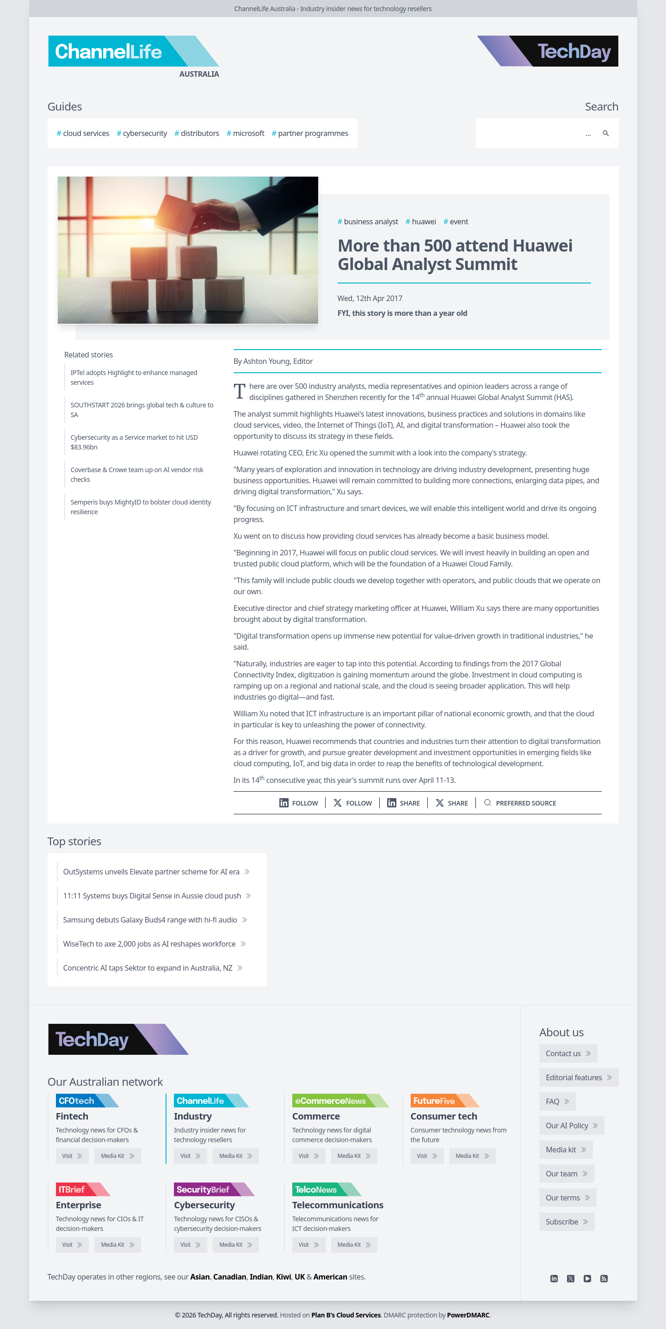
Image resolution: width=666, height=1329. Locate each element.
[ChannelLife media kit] (236, 1156)
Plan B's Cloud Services (346, 1315)
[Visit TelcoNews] (309, 1245)
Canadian (230, 1277)
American (330, 1277)
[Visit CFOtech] (72, 1156)
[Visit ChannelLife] (190, 1156)
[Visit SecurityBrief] (190, 1245)
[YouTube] (587, 1278)
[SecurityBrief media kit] (236, 1245)
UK (300, 1277)
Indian (261, 1277)
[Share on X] (451, 803)
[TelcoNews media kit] (354, 1245)
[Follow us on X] (352, 803)
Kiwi (283, 1277)
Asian (200, 1277)
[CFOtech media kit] (117, 1156)
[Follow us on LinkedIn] (299, 803)
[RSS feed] (604, 1278)
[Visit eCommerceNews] (309, 1156)
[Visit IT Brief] (72, 1245)
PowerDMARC (468, 1315)
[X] (570, 1278)
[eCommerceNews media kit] (354, 1156)
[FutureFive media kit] (473, 1156)
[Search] (538, 133)
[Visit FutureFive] (427, 1156)
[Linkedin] (554, 1278)
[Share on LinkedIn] (403, 803)
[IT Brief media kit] (117, 1245)
